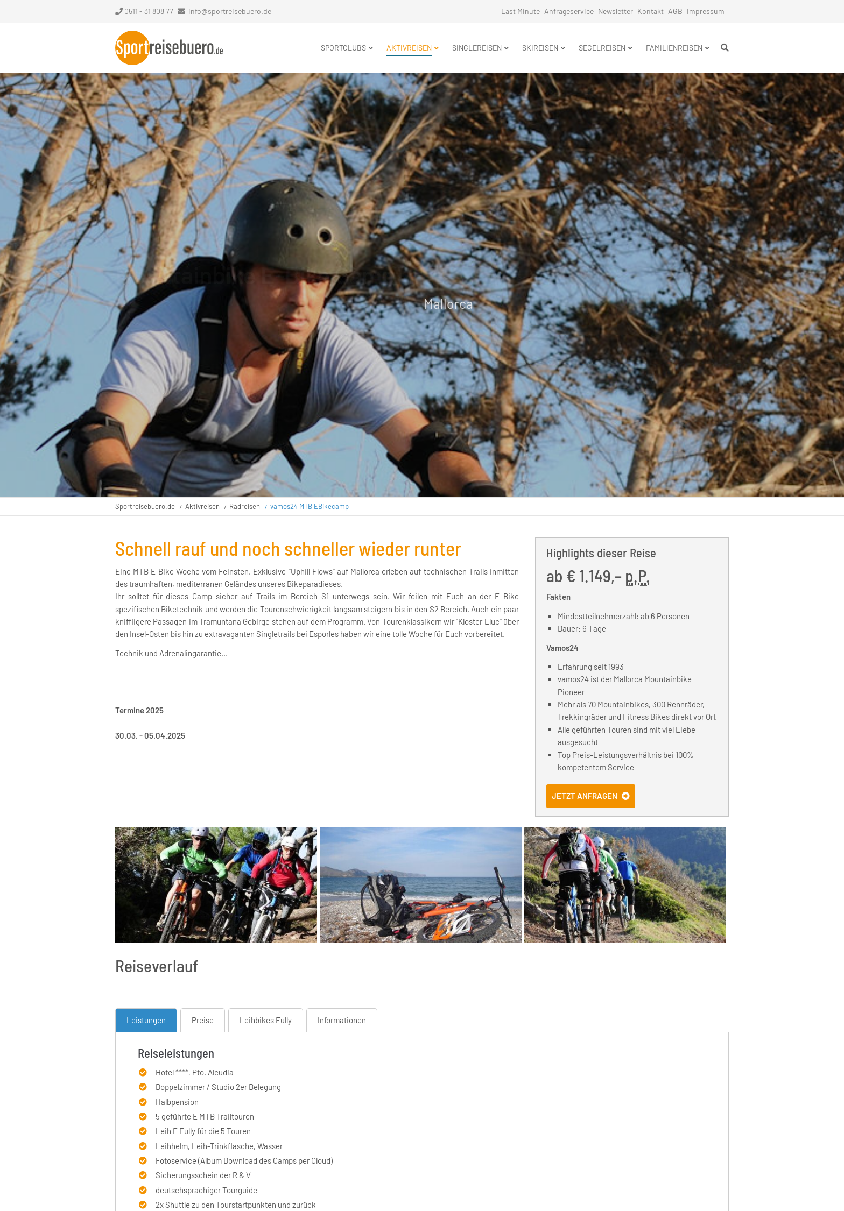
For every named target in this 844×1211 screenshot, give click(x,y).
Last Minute (520, 11)
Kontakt (650, 11)
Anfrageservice (569, 11)
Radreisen (244, 506)
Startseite (169, 48)
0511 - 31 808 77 (144, 11)
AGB (675, 11)
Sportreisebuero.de (145, 506)
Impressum (706, 11)
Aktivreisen (202, 506)
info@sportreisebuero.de (229, 11)
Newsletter (615, 11)
